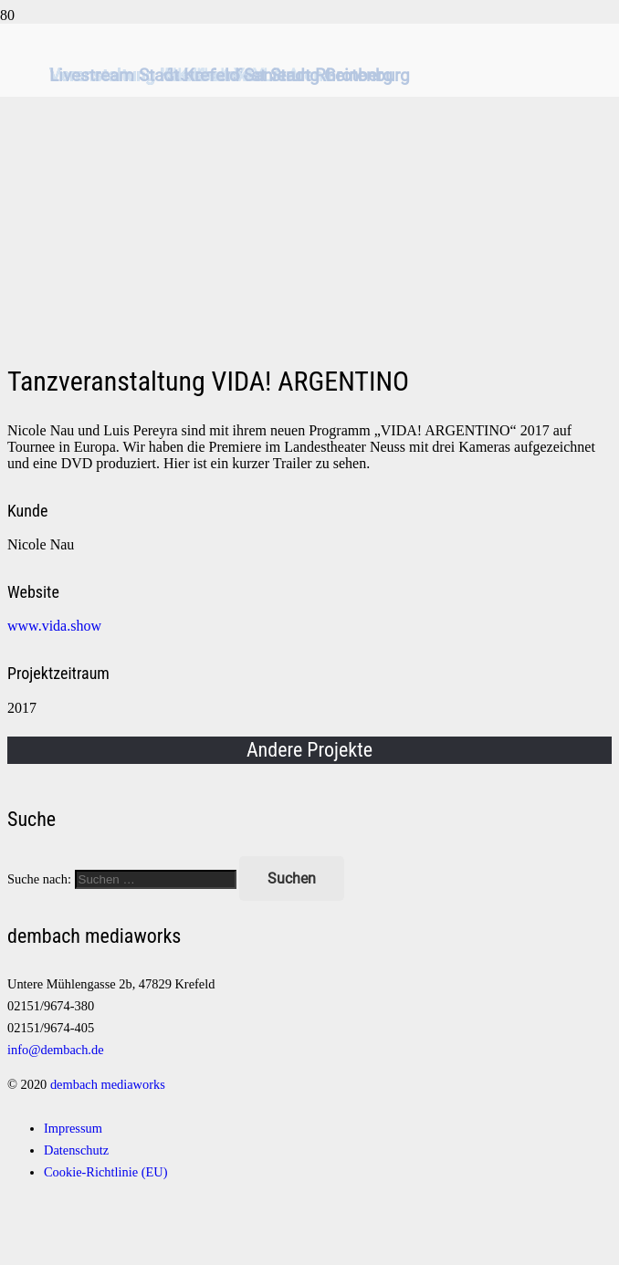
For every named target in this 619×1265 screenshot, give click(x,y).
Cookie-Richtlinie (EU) (105, 1172)
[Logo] (309, 315)
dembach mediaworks (107, 1084)
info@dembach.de (55, 1049)
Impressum (73, 1128)
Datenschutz (76, 1150)
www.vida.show (54, 625)
